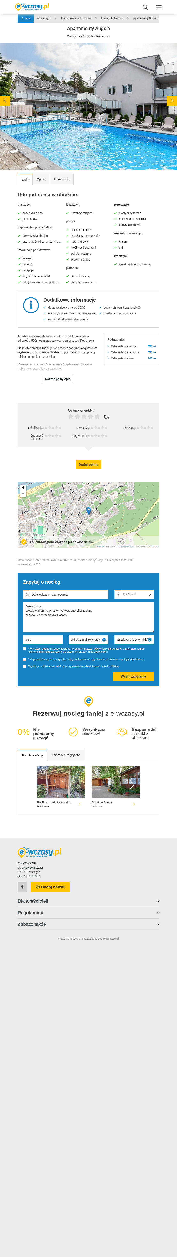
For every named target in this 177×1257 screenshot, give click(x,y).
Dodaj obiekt (50, 887)
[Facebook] (22, 887)
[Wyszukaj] (145, 7)
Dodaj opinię (88, 464)
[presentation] (5, 101)
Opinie (41, 179)
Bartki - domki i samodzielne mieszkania (55, 802)
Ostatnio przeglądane (66, 755)
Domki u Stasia (102, 802)
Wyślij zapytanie (133, 676)
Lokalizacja (61, 179)
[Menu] (158, 7)
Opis (25, 179)
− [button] (23, 494)
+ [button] (23, 488)
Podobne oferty (32, 755)
